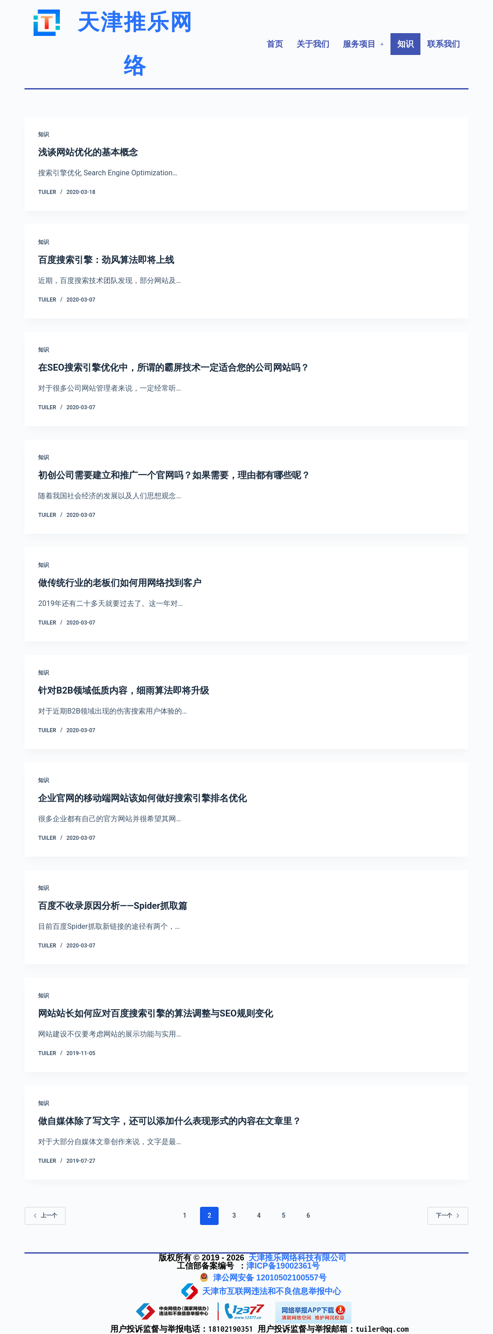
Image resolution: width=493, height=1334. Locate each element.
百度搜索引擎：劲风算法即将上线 (106, 259)
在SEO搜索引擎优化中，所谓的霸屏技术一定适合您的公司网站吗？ (173, 367)
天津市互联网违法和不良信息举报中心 (271, 1291)
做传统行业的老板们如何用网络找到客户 (119, 582)
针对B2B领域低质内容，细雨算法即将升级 (123, 690)
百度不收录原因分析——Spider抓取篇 (112, 905)
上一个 (45, 1215)
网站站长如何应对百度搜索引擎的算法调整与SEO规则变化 (155, 1013)
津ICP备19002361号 (283, 1265)
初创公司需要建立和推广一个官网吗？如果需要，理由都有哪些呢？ (174, 475)
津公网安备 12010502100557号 (270, 1277)
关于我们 (313, 44)
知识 (405, 44)
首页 (275, 44)
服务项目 (363, 44)
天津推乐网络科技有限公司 (298, 1258)
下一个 (448, 1215)
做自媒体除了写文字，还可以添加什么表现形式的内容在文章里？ (169, 1121)
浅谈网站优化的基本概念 (88, 152)
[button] (363, 44)
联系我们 (443, 44)
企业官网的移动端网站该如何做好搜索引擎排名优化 (142, 798)
